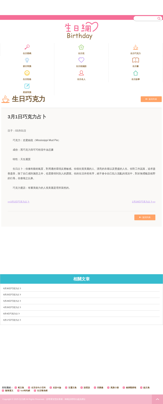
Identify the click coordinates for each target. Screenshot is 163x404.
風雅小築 (114, 387)
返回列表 (151, 99)
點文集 (146, 387)
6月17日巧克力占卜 (12, 320)
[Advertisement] (81, 7)
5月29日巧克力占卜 (12, 301)
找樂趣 (100, 387)
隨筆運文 (9, 390)
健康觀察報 (131, 387)
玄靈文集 (72, 387)
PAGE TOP (157, 399)
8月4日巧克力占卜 (11, 313)
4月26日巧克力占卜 (12, 307)
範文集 (21, 387)
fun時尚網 (25, 390)
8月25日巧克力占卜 (12, 294)
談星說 (87, 387)
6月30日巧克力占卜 (12, 288)
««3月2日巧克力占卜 (19, 201)
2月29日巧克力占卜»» (143, 201)
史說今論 (57, 387)
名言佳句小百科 (38, 387)
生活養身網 (42, 390)
